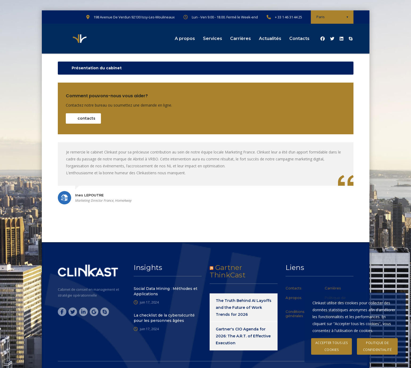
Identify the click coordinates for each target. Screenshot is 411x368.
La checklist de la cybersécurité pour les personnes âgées (164, 318)
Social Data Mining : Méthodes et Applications (165, 291)
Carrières (240, 38)
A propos (185, 38)
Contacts (299, 38)
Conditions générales (295, 313)
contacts (86, 118)
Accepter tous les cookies (331, 346)
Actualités (270, 38)
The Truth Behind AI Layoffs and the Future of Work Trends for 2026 (243, 307)
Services (212, 38)
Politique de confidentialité (377, 346)
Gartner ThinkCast (228, 271)
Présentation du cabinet (97, 68)
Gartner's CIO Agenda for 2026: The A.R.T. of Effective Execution (243, 336)
